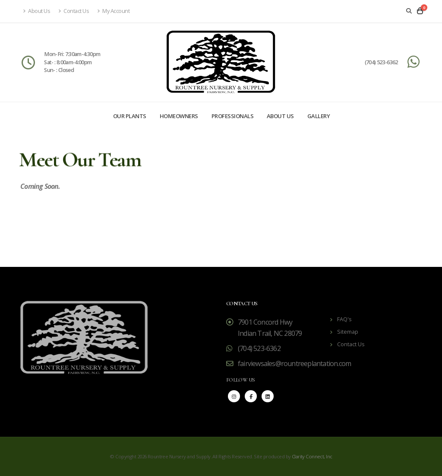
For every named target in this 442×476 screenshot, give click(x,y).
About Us (36, 11)
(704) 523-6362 (381, 62)
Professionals (233, 116)
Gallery (318, 116)
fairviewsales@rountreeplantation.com (294, 363)
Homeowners (179, 116)
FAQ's (344, 319)
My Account (113, 11)
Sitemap (347, 331)
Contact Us (73, 11)
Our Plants (129, 116)
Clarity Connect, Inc (312, 456)
